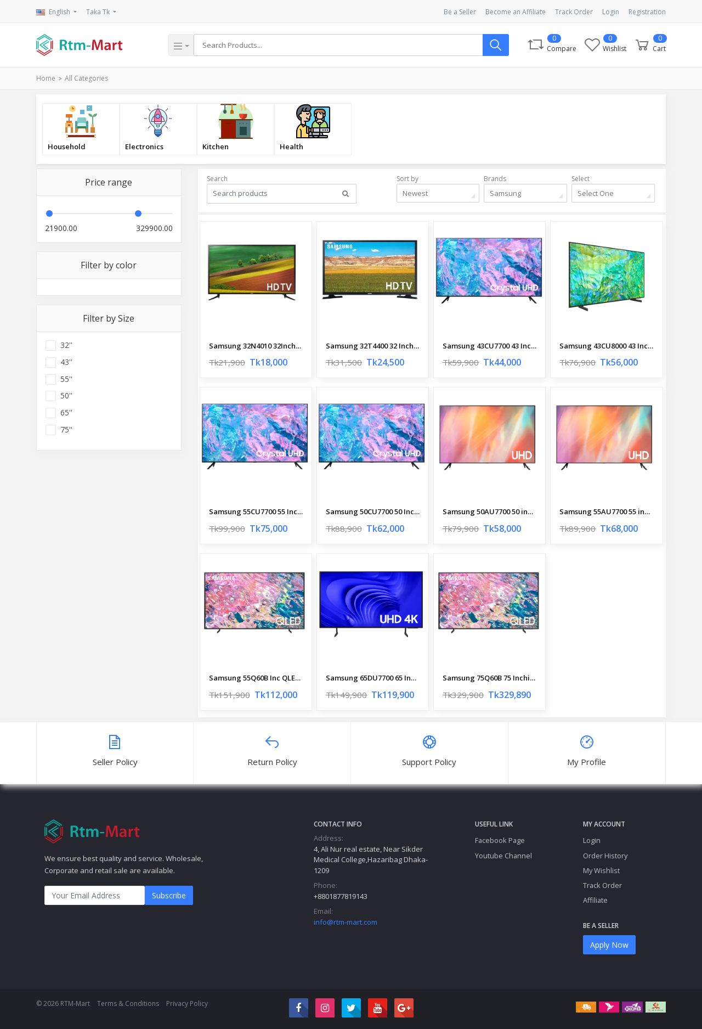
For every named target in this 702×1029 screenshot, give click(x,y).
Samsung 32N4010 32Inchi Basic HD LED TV (256, 346)
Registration (647, 11)
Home (45, 78)
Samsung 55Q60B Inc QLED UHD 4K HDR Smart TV (256, 678)
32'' (66, 345)
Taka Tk (98, 11)
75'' (66, 430)
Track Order (574, 11)
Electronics (144, 146)
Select (580, 178)
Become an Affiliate (515, 11)
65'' (66, 413)
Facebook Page (500, 840)
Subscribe (169, 895)
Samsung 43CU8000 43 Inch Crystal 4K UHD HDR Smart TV (606, 346)
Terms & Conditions (128, 1003)
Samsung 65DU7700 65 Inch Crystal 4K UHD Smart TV (373, 678)
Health (291, 146)
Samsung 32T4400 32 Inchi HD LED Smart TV (373, 346)
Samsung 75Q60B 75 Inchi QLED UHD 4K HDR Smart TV (489, 678)
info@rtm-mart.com (345, 922)
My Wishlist (601, 870)
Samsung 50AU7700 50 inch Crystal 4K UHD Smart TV (489, 511)
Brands (495, 178)
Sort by (407, 178)
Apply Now (609, 945)
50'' (66, 396)
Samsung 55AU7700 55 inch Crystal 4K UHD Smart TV (606, 511)
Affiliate (595, 900)
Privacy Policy (187, 1003)
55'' (66, 379)
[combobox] (438, 193)
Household (67, 146)
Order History (605, 856)
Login (610, 11)
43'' (66, 362)
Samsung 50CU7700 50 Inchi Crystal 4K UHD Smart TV (373, 511)
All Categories (86, 78)
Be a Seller (460, 11)
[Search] (338, 45)
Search (217, 178)
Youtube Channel (503, 856)
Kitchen (215, 146)
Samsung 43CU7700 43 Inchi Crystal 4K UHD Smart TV (489, 346)
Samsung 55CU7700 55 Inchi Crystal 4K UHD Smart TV (256, 511)
